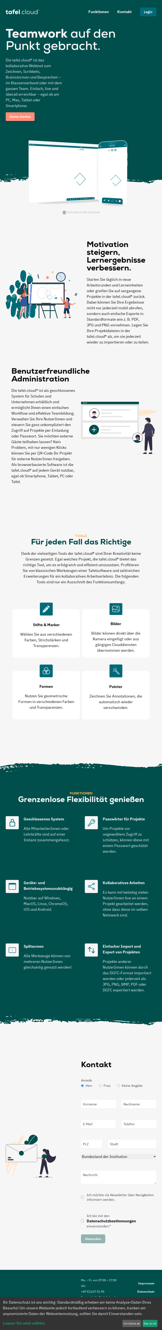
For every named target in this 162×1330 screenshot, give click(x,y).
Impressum (146, 1283)
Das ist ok (150, 1323)
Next (154, 660)
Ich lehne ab (131, 1323)
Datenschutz (145, 1291)
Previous (4, 660)
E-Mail (87, 1124)
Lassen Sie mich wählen (24, 1323)
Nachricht (90, 1175)
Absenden (93, 1239)
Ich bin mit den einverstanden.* (111, 1221)
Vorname (90, 1104)
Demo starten (20, 116)
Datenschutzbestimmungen (111, 1221)
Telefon (129, 1124)
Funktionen (98, 11)
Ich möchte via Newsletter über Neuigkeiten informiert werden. (120, 1197)
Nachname (131, 1104)
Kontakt (124, 11)
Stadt (114, 1144)
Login (148, 12)
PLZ (86, 1144)
